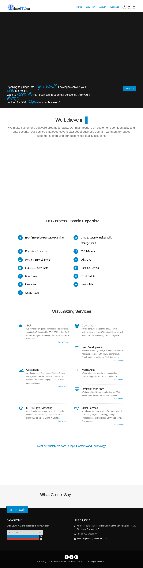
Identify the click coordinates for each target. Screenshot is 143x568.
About (102, 7)
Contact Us (129, 88)
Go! (39, 532)
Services (90, 7)
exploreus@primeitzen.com (95, 538)
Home (79, 7)
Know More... (63, 342)
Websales (114, 7)
